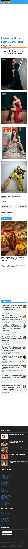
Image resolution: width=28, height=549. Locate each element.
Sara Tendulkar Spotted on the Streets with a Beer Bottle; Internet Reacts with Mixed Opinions (12, 377)
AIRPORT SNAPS (4, 512)
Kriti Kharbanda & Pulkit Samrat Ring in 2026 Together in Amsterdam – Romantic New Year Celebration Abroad (12, 317)
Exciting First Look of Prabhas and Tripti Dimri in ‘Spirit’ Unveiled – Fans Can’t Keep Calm (12, 357)
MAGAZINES (3, 519)
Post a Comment (5, 215)
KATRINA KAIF (4, 483)
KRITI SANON (4, 487)
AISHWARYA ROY (5, 473)
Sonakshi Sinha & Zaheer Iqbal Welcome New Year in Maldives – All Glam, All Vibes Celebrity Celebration (13, 258)
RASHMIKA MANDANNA (6, 495)
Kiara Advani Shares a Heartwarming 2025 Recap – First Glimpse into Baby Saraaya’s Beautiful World (11, 348)
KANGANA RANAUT (5, 482)
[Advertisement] (14, 20)
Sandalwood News (5, 520)
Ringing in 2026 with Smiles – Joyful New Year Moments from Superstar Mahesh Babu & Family (12, 338)
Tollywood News (5, 521)
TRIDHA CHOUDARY (5, 503)
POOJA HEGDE (4, 493)
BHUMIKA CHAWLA (5, 475)
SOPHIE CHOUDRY (5, 499)
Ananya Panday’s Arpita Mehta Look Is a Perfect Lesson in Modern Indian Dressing (12, 367)
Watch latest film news (6, 524)
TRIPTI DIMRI (4, 504)
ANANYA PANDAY (5, 474)
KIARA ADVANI (4, 485)
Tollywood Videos (5, 523)
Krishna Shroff (17, 196)
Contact (24, 546)
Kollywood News (5, 518)
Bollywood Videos (5, 514)
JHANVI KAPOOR (4, 480)
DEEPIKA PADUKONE (5, 476)
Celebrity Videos (5, 516)
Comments (5, 534)
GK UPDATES (4, 546)
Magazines (4, 198)
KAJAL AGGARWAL (5, 481)
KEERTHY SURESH (5, 484)
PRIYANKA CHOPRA (5, 494)
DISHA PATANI (4, 477)
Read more (8, 313)
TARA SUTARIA (4, 502)
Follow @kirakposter (5, 48)
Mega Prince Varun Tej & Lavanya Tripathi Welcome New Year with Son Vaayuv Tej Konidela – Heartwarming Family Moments (11, 327)
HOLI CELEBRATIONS (5, 517)
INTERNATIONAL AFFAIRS (15, 546)
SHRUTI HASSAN (4, 498)
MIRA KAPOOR (4, 489)
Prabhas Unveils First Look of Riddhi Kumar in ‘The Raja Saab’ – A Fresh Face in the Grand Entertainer (12, 387)
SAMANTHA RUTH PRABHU (7, 496)
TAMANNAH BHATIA (5, 501)
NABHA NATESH (4, 491)
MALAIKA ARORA (4, 488)
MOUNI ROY (3, 490)
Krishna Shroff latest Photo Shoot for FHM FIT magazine (13, 42)
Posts (4, 532)
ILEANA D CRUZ (4, 478)
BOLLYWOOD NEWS (5, 513)
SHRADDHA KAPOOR (5, 497)
